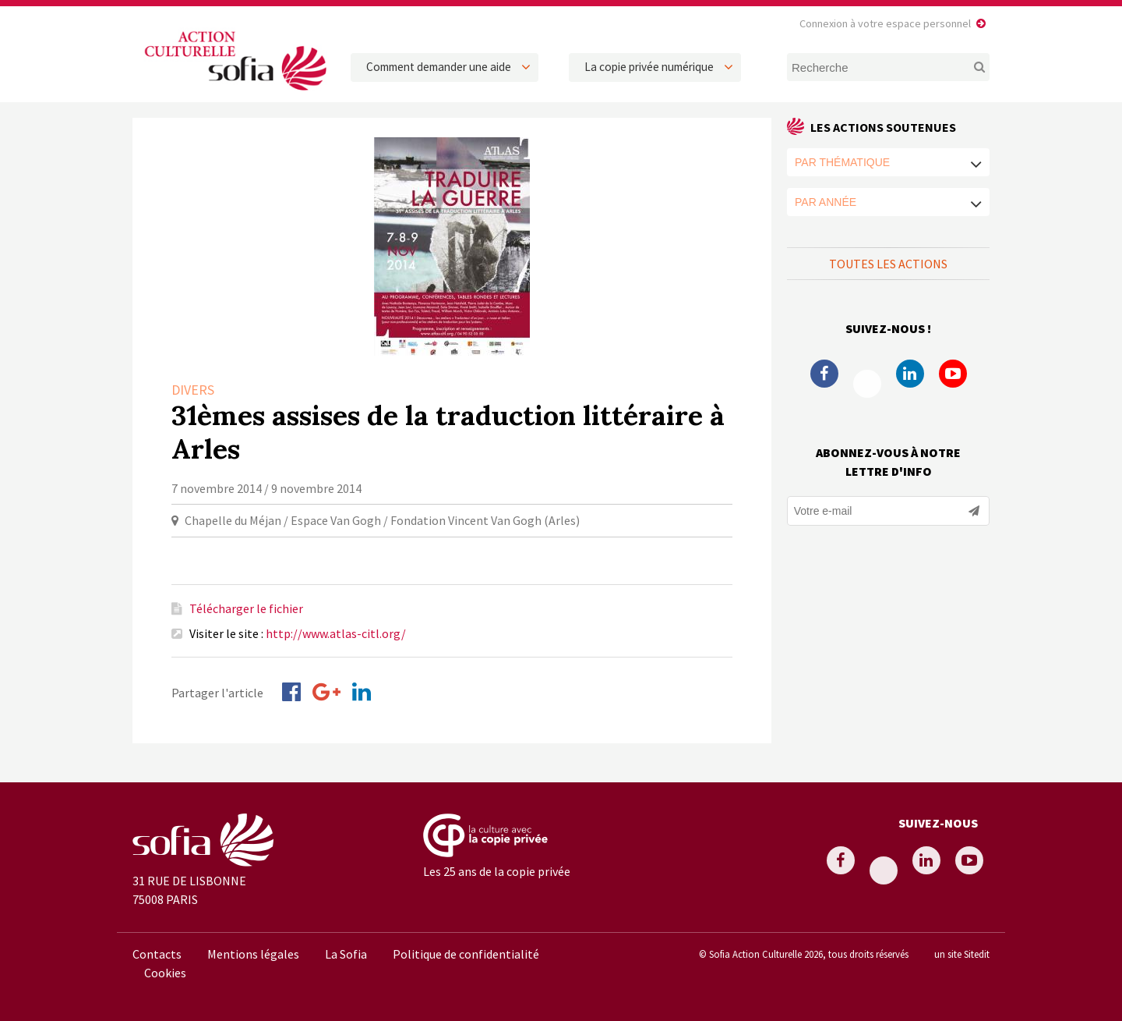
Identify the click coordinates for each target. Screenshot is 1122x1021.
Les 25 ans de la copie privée (496, 871)
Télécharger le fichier (246, 608)
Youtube (953, 374)
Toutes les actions (888, 263)
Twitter (867, 384)
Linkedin (910, 374)
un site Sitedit (962, 954)
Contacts (157, 954)
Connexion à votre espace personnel (885, 23)
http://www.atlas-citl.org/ (336, 633)
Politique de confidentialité (466, 954)
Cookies (165, 972)
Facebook (824, 374)
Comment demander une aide (438, 66)
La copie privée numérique (649, 66)
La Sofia (346, 954)
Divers (192, 390)
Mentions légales (253, 954)
